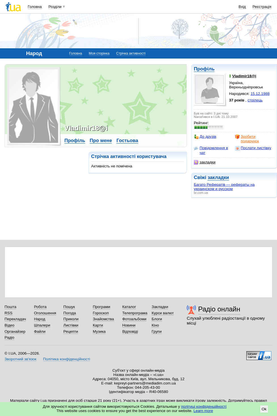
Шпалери (42, 325)
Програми (101, 307)
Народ (39, 319)
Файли (40, 331)
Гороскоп (101, 313)
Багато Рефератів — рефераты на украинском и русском (224, 186)
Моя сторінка (99, 53)
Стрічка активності (130, 53)
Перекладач (15, 319)
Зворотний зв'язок (20, 359)
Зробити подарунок (247, 138)
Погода (69, 313)
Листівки (70, 325)
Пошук (69, 307)
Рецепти (70, 331)
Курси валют (163, 313)
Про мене (101, 140)
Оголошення (45, 313)
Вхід (242, 7)
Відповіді (130, 331)
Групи (156, 331)
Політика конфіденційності (66, 359)
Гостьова (127, 140)
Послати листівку (253, 148)
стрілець (255, 100)
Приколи (70, 319)
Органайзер (15, 331)
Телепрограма (135, 313)
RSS (8, 313)
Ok (264, 409)
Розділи (55, 7)
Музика (99, 331)
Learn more (203, 411)
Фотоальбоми (134, 319)
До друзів (205, 136)
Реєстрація (262, 7)
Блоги (157, 319)
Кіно (155, 325)
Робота (40, 307)
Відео (9, 325)
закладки (204, 162)
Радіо (9, 337)
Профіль (204, 69)
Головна (35, 7)
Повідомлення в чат (211, 150)
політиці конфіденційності (203, 406)
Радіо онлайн (219, 309)
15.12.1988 (260, 93)
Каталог (129, 307)
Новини (129, 325)
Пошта (10, 307)
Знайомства (103, 319)
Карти (98, 325)
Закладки (160, 307)
